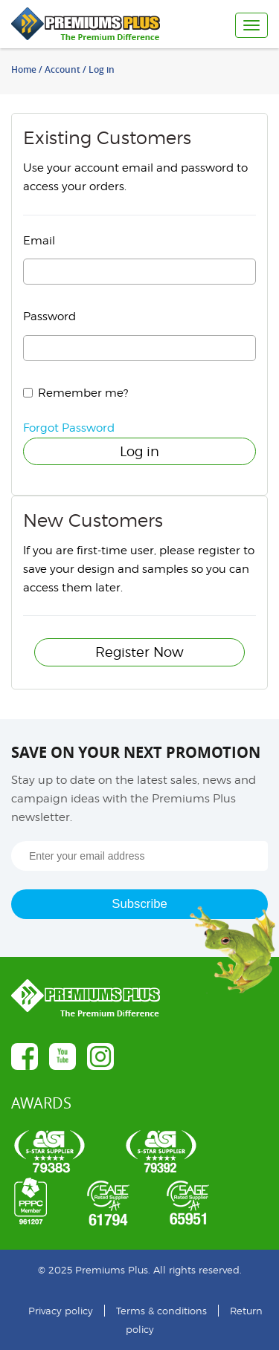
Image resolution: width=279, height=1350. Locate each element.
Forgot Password (69, 428)
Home (23, 69)
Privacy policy (60, 1311)
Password (49, 316)
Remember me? (83, 393)
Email (39, 240)
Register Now (139, 652)
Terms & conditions (161, 1311)
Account (62, 69)
